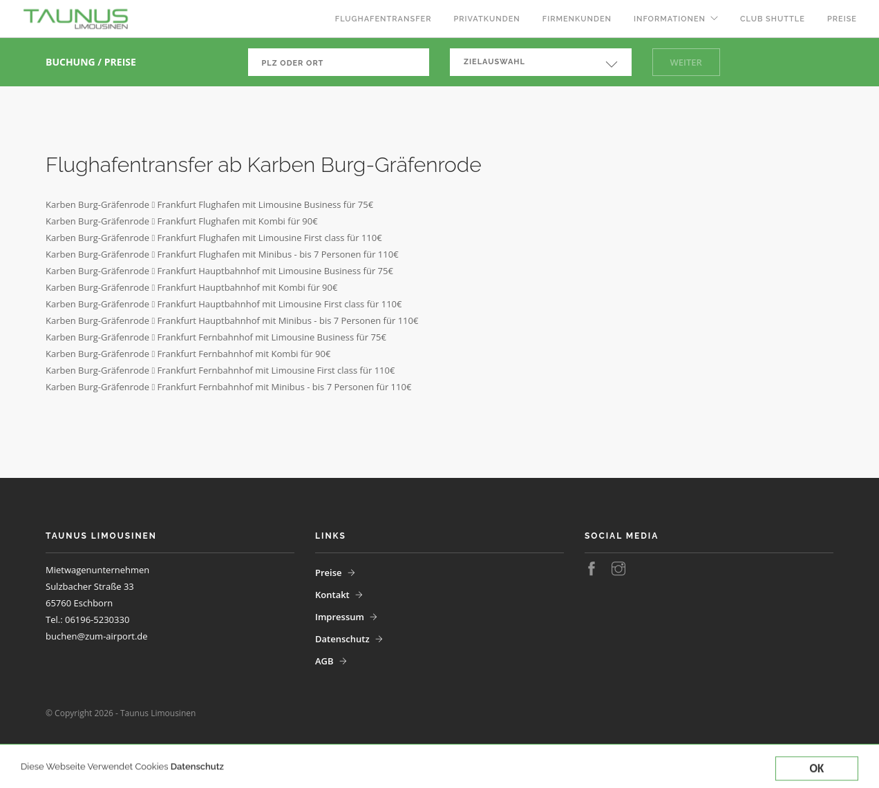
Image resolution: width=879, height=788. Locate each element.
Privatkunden (486, 19)
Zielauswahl (494, 61)
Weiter (686, 62)
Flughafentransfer (383, 19)
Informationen (670, 19)
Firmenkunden (577, 19)
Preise (842, 19)
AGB (324, 661)
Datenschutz (197, 781)
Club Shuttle (772, 19)
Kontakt (332, 594)
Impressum (339, 617)
